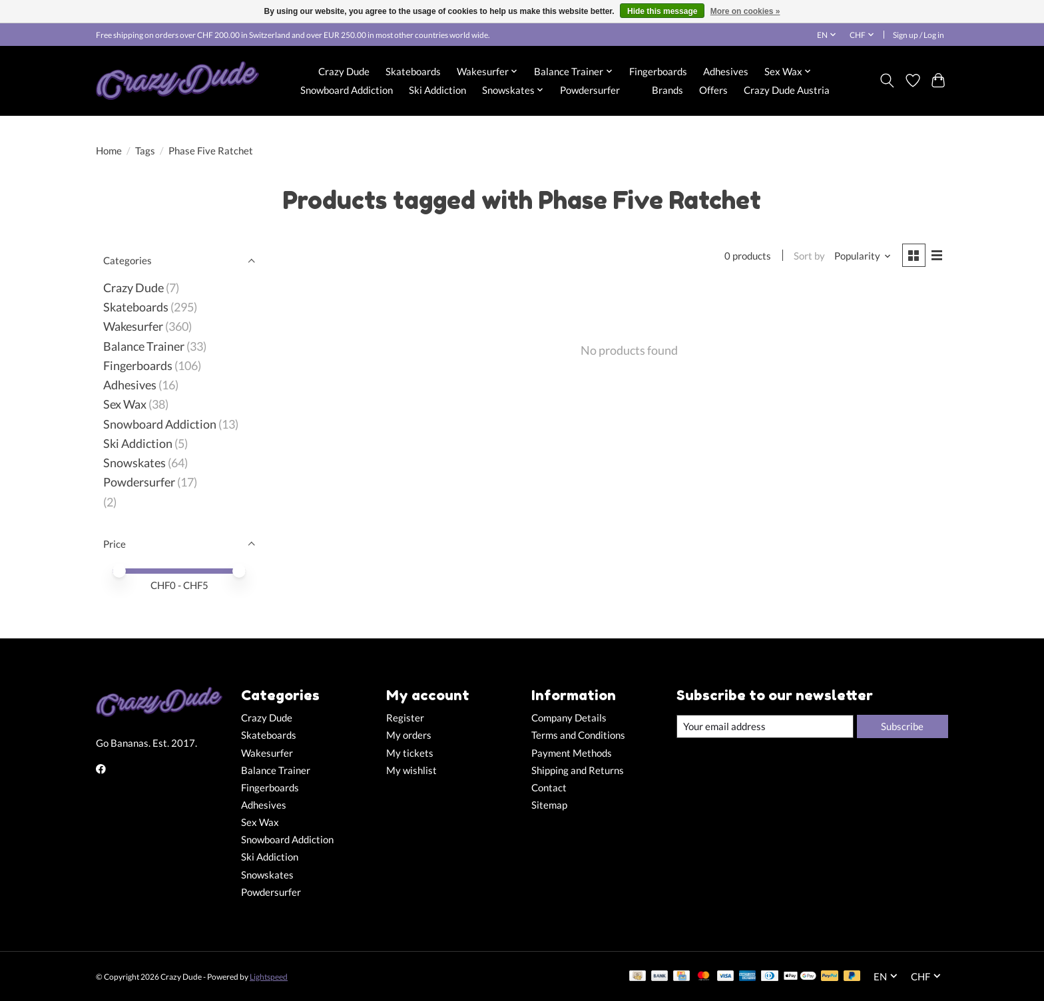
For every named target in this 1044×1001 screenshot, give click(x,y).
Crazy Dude (344, 71)
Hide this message (662, 11)
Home (109, 150)
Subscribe (902, 726)
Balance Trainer (143, 346)
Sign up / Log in (918, 35)
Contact (549, 787)
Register (405, 717)
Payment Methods (571, 753)
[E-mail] (765, 727)
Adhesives (725, 71)
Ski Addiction (437, 90)
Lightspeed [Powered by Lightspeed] (269, 977)
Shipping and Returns (577, 770)
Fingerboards (658, 71)
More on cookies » (745, 11)
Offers (713, 90)
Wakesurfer (133, 326)
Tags (145, 150)
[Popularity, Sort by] (863, 256)
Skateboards (413, 71)
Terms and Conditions (578, 735)
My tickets (409, 753)
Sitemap (549, 805)
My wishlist (411, 770)
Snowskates (134, 463)
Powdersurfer (590, 90)
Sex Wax (124, 404)
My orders (408, 735)
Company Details (569, 717)
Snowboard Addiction (346, 90)
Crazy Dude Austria (787, 90)
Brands (667, 90)
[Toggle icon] (887, 81)
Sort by (809, 256)
